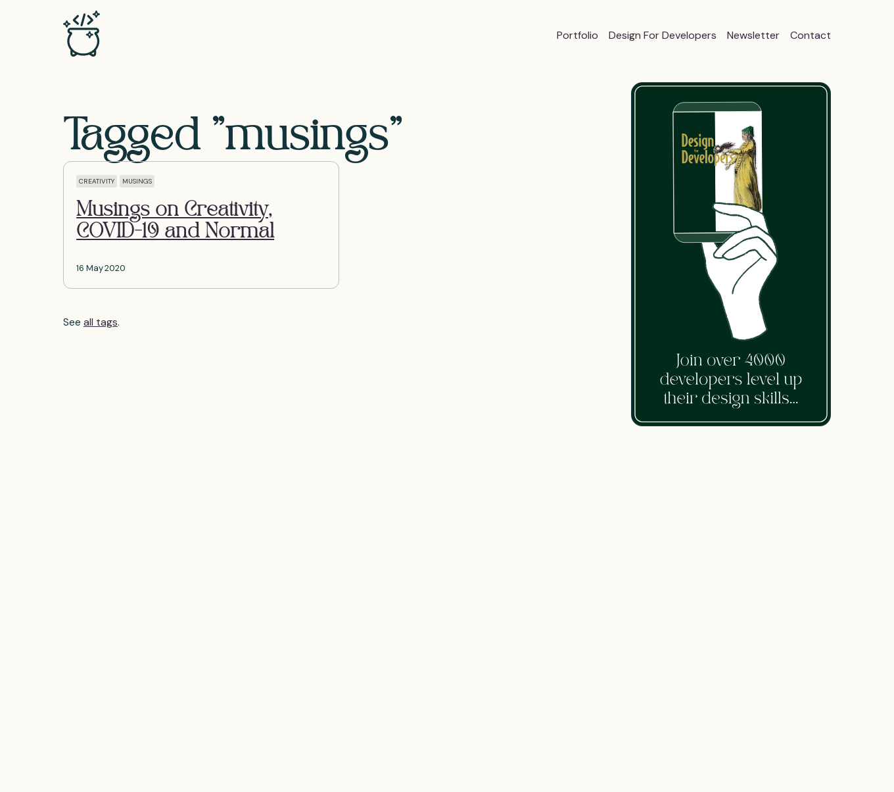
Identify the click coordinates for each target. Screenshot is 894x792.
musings (137, 181)
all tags (100, 322)
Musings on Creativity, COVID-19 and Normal (175, 221)
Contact (810, 35)
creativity (96, 181)
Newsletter (753, 35)
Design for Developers (663, 35)
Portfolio (577, 35)
